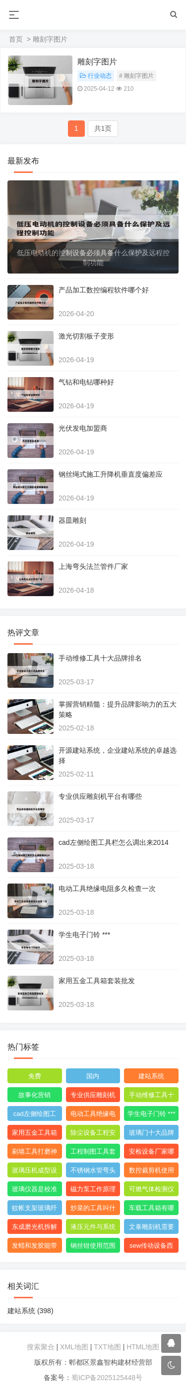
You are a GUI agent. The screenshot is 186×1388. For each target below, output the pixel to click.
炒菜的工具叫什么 (93, 1209)
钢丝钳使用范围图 (93, 1247)
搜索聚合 (41, 1347)
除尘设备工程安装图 (93, 1134)
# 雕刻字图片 (136, 75)
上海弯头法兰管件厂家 (93, 566)
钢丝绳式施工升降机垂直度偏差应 (111, 474)
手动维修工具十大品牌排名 (100, 658)
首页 (16, 39)
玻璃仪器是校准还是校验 (34, 1190)
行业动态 (96, 75)
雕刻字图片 (97, 61)
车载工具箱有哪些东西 (151, 1209)
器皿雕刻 (72, 520)
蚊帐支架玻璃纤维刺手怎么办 (34, 1209)
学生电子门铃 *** (84, 935)
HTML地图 (142, 1347)
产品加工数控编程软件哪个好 (104, 290)
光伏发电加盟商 (83, 428)
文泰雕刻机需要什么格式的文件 (151, 1228)
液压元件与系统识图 (93, 1228)
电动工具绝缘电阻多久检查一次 (107, 888)
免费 (34, 1076)
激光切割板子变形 (86, 336)
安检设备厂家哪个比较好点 (151, 1153)
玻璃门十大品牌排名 (151, 1134)
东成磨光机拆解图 (34, 1228)
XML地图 (74, 1347)
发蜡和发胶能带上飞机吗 (34, 1247)
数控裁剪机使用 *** (151, 1171)
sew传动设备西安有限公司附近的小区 (151, 1247)
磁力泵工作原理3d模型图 (93, 1190)
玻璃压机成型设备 (34, 1171)
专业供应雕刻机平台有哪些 (100, 796)
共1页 (103, 128)
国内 (92, 1076)
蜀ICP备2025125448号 (106, 1378)
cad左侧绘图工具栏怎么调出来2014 (114, 842)
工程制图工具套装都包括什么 (93, 1153)
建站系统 (151, 1076)
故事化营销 (34, 1095)
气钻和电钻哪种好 (86, 382)
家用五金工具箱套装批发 (97, 981)
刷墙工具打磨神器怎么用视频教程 (34, 1153)
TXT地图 (107, 1347)
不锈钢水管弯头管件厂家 (93, 1171)
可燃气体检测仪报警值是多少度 (151, 1190)
